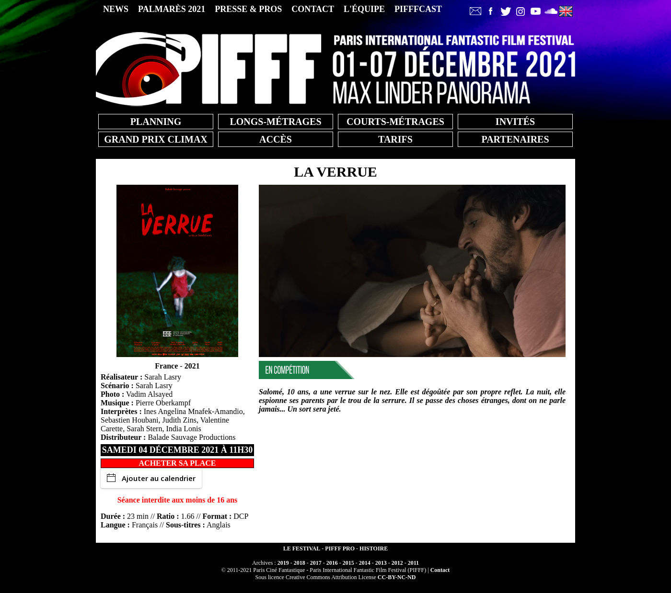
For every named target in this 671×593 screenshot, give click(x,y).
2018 (299, 562)
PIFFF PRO (340, 548)
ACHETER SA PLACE (177, 463)
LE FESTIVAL (301, 548)
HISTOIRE (373, 548)
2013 (381, 562)
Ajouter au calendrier (151, 478)
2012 (397, 562)
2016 (332, 562)
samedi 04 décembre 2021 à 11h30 (177, 450)
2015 (348, 562)
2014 (364, 562)
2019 (283, 562)
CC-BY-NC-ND (397, 577)
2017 (316, 562)
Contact (440, 570)
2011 (413, 562)
